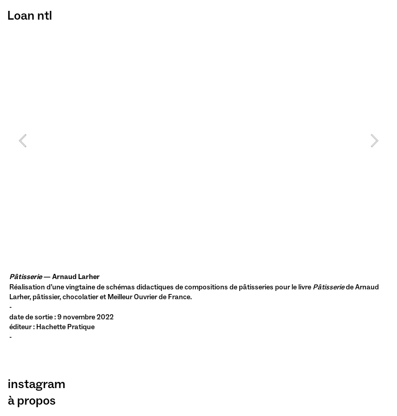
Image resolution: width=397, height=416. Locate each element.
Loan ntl (29, 15)
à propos (32, 400)
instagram (36, 384)
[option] (198, 140)
